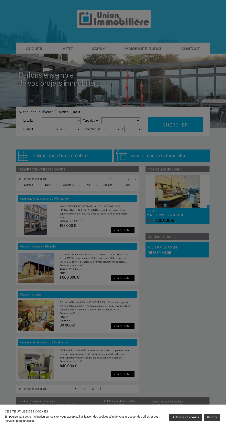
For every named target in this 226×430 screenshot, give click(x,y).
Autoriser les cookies (186, 417)
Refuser (212, 417)
